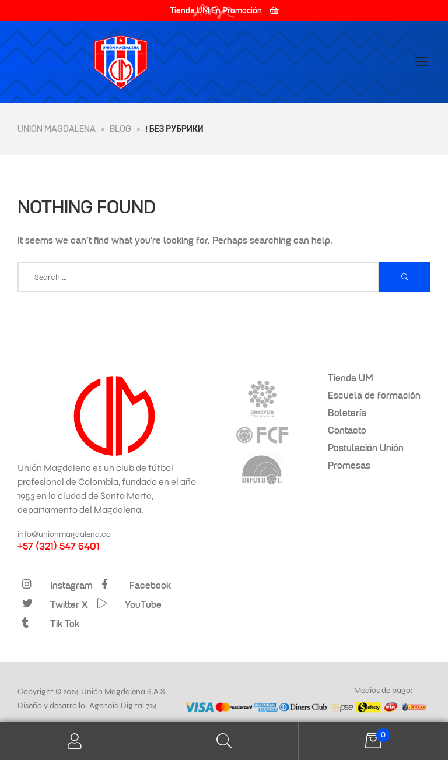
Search (224, 741)
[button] (224, 10)
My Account (74, 741)
